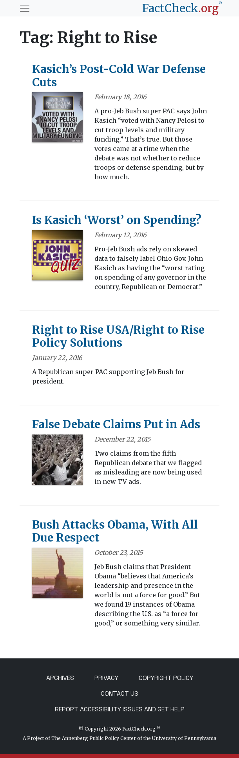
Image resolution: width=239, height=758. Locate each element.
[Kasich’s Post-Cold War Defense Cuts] (57, 120)
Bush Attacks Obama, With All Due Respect (115, 531)
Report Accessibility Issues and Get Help (120, 709)
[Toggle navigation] (25, 8)
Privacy (106, 678)
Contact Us (119, 693)
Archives (60, 678)
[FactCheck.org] (182, 8)
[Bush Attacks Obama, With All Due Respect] (57, 576)
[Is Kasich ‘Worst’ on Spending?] (57, 258)
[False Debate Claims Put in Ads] (57, 462)
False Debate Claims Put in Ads (116, 424)
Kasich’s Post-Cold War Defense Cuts (119, 75)
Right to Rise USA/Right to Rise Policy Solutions (118, 336)
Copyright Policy (166, 678)
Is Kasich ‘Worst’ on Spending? (116, 220)
